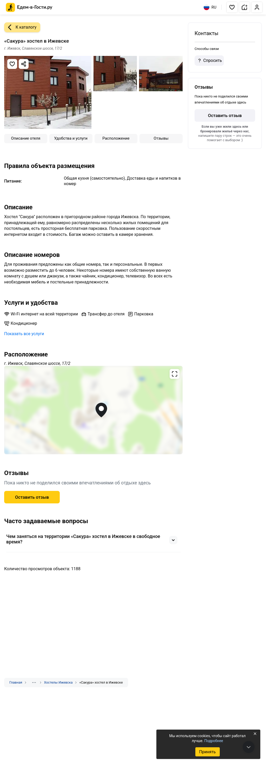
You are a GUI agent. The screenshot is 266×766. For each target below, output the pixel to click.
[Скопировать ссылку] (24, 64)
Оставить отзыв (32, 497)
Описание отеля (26, 138)
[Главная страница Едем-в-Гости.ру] (29, 7)
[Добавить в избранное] (12, 64)
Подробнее (213, 741)
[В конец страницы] (249, 747)
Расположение (115, 138)
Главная (15, 682)
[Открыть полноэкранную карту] (93, 410)
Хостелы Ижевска (58, 682)
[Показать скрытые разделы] (34, 682)
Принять (207, 751)
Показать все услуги (24, 333)
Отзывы (161, 138)
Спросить (209, 60)
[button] (232, 7)
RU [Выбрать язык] (210, 7)
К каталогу (20, 27)
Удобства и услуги (71, 138)
